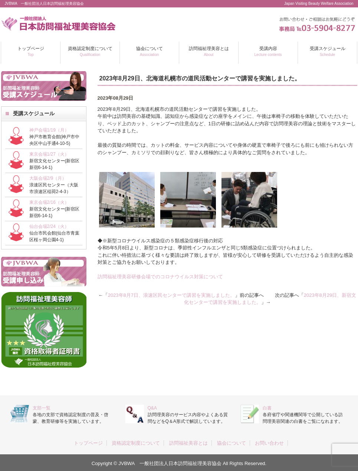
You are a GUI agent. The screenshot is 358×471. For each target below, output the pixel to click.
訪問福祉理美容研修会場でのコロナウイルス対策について (160, 276)
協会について (149, 51)
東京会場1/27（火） (49, 154)
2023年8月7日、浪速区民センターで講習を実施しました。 (171, 295)
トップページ (30, 51)
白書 (267, 408)
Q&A (152, 408)
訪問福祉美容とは (188, 443)
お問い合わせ (269, 443)
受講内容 (268, 51)
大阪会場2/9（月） (48, 178)
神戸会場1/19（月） (49, 130)
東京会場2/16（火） (49, 202)
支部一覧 (41, 408)
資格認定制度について (90, 51)
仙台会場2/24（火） (49, 226)
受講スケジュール (327, 51)
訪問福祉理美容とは (209, 51)
